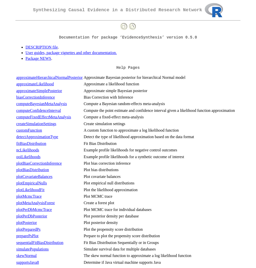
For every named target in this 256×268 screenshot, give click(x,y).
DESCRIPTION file (42, 47)
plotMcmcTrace (29, 196)
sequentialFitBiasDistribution (39, 242)
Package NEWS (38, 58)
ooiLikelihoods (28, 157)
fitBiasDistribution (31, 143)
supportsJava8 (27, 262)
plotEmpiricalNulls (31, 183)
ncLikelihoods (27, 150)
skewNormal (26, 255)
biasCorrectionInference (35, 97)
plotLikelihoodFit (30, 190)
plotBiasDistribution (32, 170)
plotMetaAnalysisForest (35, 203)
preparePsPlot (27, 236)
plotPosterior (26, 222)
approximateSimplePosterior (39, 91)
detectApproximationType (37, 137)
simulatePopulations (32, 249)
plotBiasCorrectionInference (39, 163)
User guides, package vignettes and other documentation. (71, 53)
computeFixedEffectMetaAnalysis (43, 117)
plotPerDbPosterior (31, 216)
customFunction (29, 130)
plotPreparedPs (28, 229)
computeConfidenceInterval (38, 110)
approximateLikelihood (35, 84)
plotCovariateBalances (34, 176)
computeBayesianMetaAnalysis (41, 104)
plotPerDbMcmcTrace (34, 209)
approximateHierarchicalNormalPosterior (49, 77)
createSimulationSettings (36, 124)
